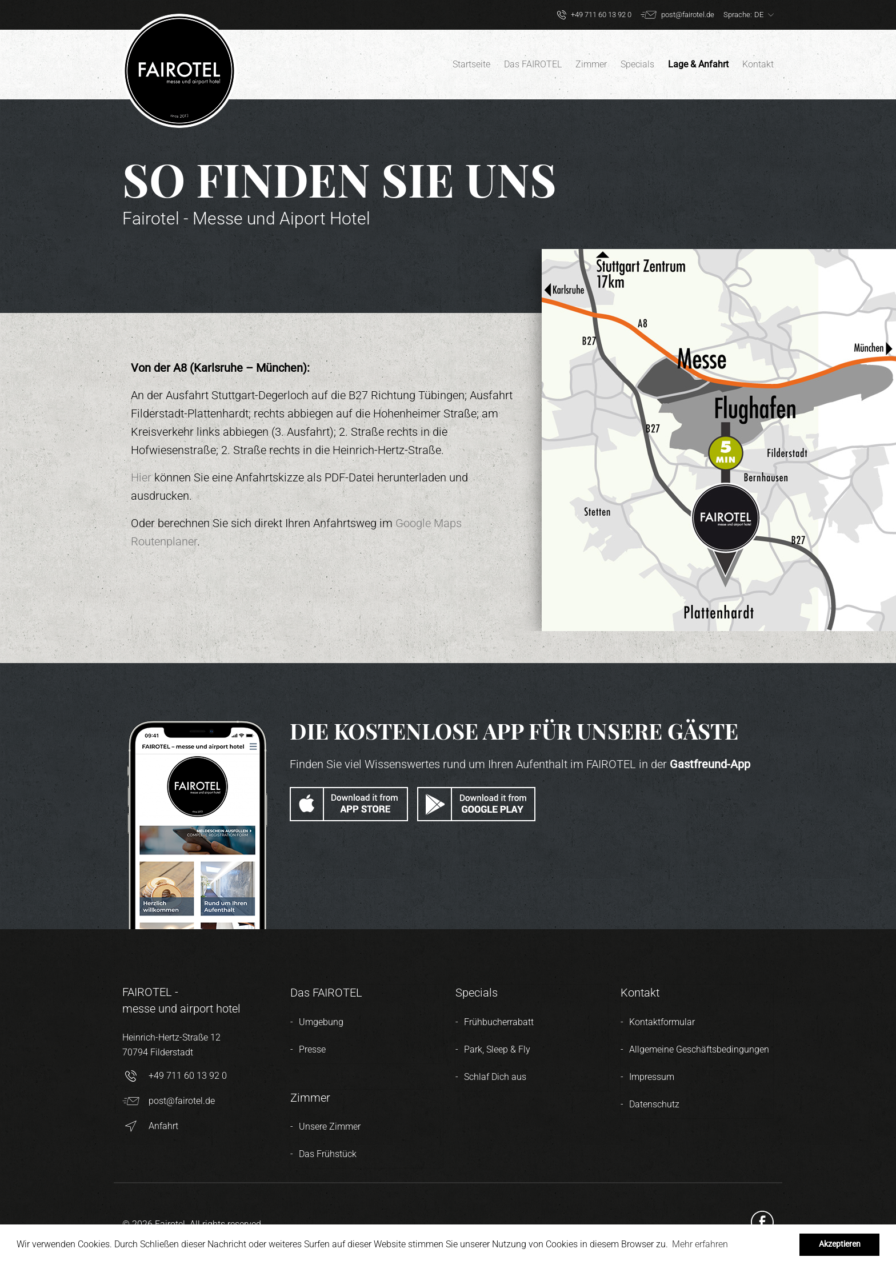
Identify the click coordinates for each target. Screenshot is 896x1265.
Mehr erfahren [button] (700, 1244)
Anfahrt (150, 1126)
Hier (141, 477)
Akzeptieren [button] (840, 1244)
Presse (312, 1049)
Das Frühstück (328, 1153)
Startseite (471, 64)
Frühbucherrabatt (499, 1022)
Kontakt (758, 64)
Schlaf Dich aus (495, 1076)
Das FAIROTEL (533, 64)
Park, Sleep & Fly (497, 1049)
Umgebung (321, 1022)
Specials (637, 64)
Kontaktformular (662, 1022)
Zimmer (591, 64)
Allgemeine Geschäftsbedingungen (699, 1049)
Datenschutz (654, 1104)
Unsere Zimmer (330, 1126)
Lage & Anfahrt (698, 64)
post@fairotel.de (168, 1101)
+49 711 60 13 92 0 (174, 1076)
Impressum (651, 1076)
